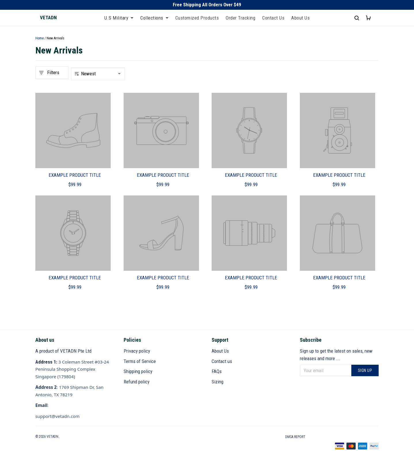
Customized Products (197, 18)
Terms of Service (140, 361)
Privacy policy (137, 351)
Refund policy (137, 382)
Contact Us (273, 18)
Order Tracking (240, 18)
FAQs (217, 371)
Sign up (365, 370)
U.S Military (118, 18)
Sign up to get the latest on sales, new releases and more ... (336, 354)
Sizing (217, 382)
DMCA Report (295, 437)
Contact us (222, 361)
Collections (154, 18)
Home (39, 38)
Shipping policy (138, 371)
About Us (300, 18)
